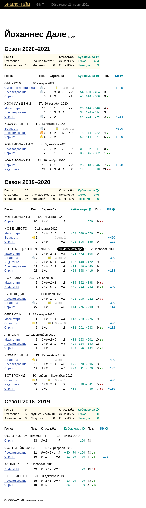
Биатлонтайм (17, 4)
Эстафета (11, 128)
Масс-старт (12, 108)
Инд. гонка (11, 169)
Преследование (15, 92)
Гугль (142, 23)
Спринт (9, 96)
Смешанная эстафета (19, 88)
